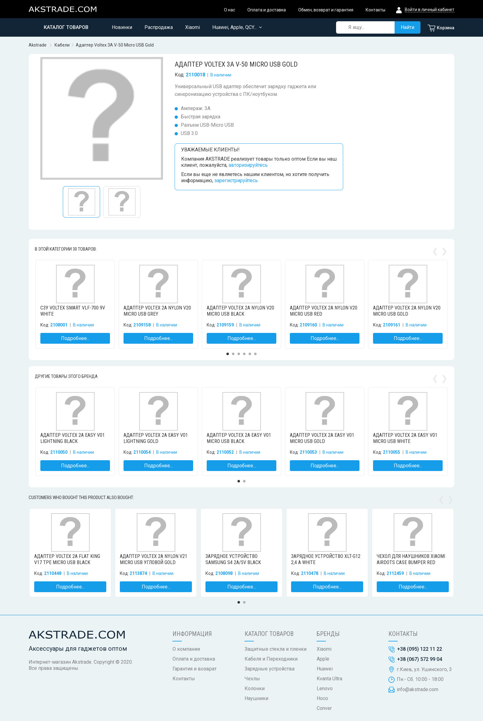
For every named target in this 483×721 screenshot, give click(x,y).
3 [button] (238, 354)
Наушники (256, 698)
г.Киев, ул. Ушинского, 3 (424, 669)
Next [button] (444, 249)
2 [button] (233, 354)
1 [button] (227, 354)
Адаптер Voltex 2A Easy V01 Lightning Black (72, 438)
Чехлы (252, 679)
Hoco (322, 698)
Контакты (375, 9)
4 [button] (244, 354)
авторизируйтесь (248, 165)
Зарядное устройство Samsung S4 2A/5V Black (233, 559)
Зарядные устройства (269, 669)
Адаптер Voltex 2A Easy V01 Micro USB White (405, 438)
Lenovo (325, 688)
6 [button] (255, 354)
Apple (323, 659)
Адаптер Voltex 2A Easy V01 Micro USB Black (239, 438)
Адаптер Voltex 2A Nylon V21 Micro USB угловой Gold (153, 559)
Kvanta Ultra (329, 679)
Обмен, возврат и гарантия (325, 9)
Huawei (325, 669)
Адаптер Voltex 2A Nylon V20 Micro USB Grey (157, 311)
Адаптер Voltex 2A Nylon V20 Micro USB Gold (406, 311)
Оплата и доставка (266, 9)
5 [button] (250, 354)
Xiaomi (324, 649)
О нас (229, 9)
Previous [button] (435, 249)
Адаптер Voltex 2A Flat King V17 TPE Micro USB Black (67, 559)
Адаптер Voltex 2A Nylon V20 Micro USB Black (240, 311)
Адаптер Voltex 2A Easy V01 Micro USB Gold (322, 438)
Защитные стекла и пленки (275, 649)
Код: (180, 75)
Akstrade (38, 45)
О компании (186, 649)
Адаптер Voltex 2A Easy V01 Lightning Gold (156, 438)
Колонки (255, 688)
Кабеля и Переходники (271, 659)
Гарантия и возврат (194, 669)
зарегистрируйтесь (236, 180)
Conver (324, 708)
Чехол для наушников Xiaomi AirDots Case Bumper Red (411, 559)
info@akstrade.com (417, 689)
